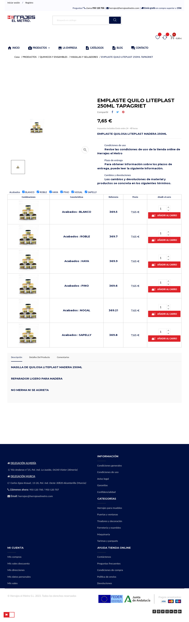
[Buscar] (87, 20)
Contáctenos (104, 556)
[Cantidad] (162, 209)
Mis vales (12, 583)
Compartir (112, 112)
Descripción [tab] (16, 357)
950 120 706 (36, 489)
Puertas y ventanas (107, 514)
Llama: (95, 8)
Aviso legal (103, 478)
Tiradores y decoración (109, 521)
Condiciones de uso (108, 472)
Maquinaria (103, 534)
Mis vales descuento (18, 563)
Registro (29, 2)
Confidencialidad (106, 492)
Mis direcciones (16, 570)
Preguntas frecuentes (109, 563)
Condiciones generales (109, 465)
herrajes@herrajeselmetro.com (124, 8)
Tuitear (117, 112)
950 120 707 (52, 489)
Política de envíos (106, 576)
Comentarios (63, 357)
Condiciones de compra (110, 570)
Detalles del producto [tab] (39, 357)
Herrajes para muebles (109, 508)
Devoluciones (104, 583)
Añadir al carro (164, 215)
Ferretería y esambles (109, 527)
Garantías (102, 485)
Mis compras (14, 556)
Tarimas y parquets (107, 541)
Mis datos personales (19, 576)
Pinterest (123, 112)
